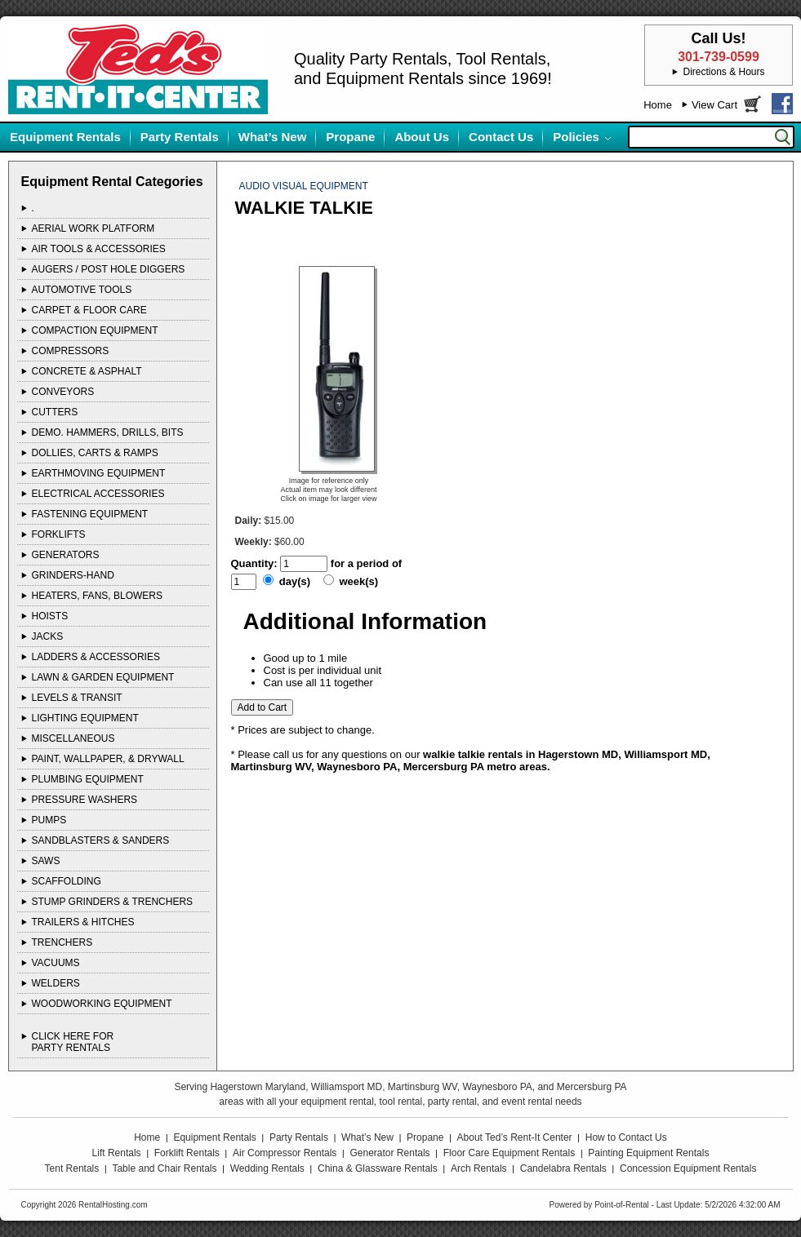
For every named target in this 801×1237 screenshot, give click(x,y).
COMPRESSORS (70, 351)
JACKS (48, 636)
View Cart (714, 105)
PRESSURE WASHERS (85, 799)
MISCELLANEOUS (73, 738)
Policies (576, 137)
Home (657, 105)
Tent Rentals (72, 1168)
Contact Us (501, 137)
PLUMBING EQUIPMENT (88, 779)
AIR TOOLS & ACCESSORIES (99, 249)
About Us (421, 137)
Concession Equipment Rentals (688, 1168)
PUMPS (49, 820)
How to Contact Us (626, 1137)
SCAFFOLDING (66, 881)
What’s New (272, 137)
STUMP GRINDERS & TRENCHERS (113, 901)
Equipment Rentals (65, 137)
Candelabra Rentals (563, 1168)
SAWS (46, 861)
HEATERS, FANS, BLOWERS (97, 595)
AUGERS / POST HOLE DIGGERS (108, 269)
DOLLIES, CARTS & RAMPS (95, 453)
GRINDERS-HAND (73, 575)
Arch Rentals (479, 1168)
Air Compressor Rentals (284, 1153)
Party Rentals (179, 137)
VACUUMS (56, 963)
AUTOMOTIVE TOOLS (82, 289)
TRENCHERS (62, 942)
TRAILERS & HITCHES (83, 922)
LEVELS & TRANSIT (77, 697)
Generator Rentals (390, 1153)
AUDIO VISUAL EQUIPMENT (303, 186)
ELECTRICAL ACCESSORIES (98, 493)
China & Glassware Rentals (378, 1168)
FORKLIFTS (59, 534)
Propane (350, 137)
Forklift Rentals (187, 1153)
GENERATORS (66, 555)
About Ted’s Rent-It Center (514, 1137)
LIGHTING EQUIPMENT (85, 718)
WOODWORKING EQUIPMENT (102, 1003)
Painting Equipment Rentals (648, 1153)
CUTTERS (55, 412)
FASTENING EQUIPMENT (90, 514)
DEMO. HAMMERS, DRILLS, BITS (108, 432)
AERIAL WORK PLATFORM (93, 228)
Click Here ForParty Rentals (73, 1042)
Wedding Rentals (267, 1168)
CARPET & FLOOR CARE (89, 310)
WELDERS (56, 983)
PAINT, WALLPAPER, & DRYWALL (108, 759)
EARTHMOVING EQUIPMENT (99, 473)
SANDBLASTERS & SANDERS (101, 840)
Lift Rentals (116, 1153)
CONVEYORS (63, 391)
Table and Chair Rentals (164, 1168)
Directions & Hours (723, 72)
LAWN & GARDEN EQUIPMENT (103, 677)
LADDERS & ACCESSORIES (96, 657)
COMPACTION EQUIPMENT (95, 330)
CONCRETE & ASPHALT (87, 371)
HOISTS (50, 616)
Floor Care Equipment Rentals (509, 1153)
